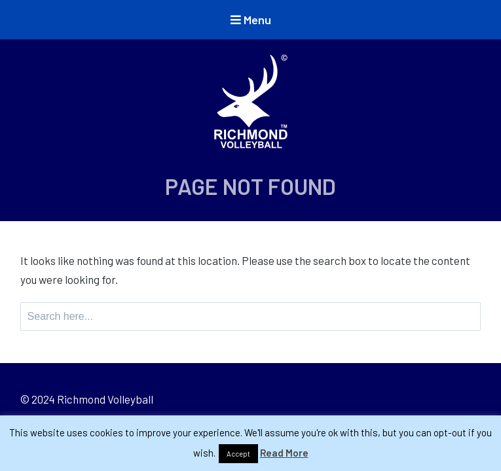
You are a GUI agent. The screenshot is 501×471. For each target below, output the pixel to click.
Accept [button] (238, 453)
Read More (284, 453)
